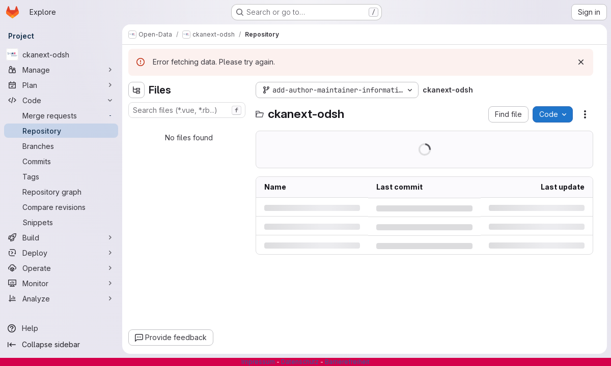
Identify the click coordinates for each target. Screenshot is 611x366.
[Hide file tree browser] (136, 90)
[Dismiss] (581, 62)
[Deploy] (61, 253)
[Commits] (61, 161)
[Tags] (61, 176)
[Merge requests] (61, 115)
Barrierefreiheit (347, 361)
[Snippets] (61, 222)
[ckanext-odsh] (61, 54)
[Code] (61, 100)
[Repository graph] (61, 192)
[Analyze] (61, 298)
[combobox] (186, 110)
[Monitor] (61, 283)
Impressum (258, 361)
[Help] (61, 328)
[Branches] (61, 146)
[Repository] (61, 131)
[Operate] (61, 268)
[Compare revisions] (61, 207)
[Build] (61, 237)
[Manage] (61, 70)
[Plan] (61, 85)
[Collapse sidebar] (61, 345)
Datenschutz (300, 361)
